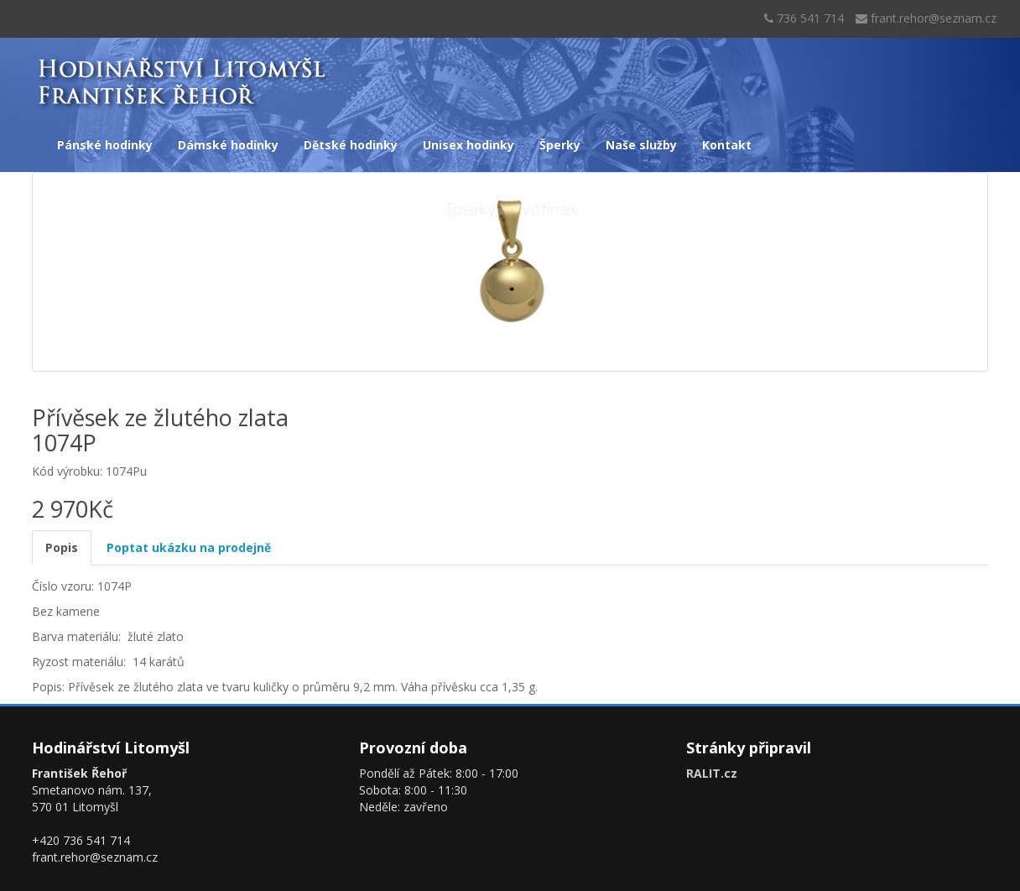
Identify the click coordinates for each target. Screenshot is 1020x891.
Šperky (559, 145)
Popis (61, 547)
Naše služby (641, 145)
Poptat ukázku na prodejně (189, 547)
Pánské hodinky (105, 145)
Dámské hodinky (228, 145)
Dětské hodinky (351, 145)
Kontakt (727, 145)
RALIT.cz (711, 773)
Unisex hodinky (468, 145)
